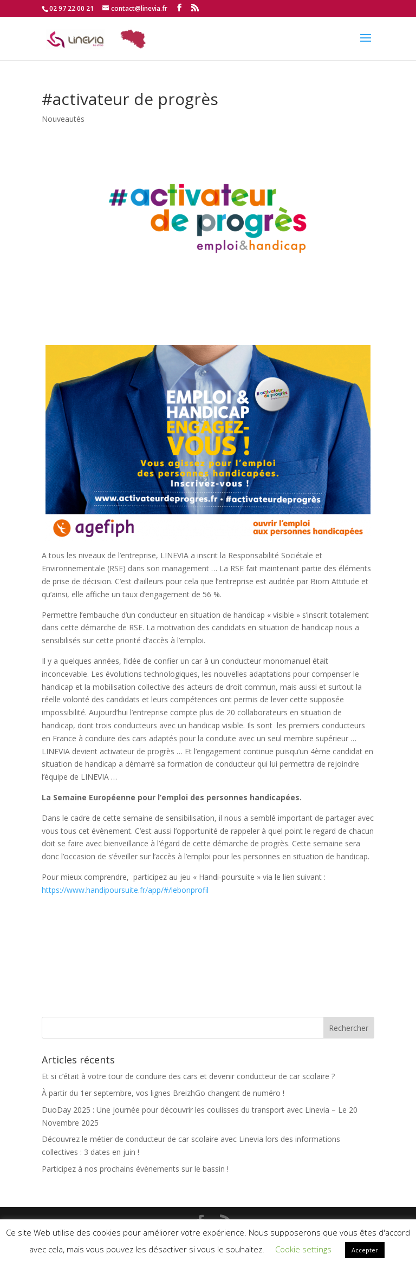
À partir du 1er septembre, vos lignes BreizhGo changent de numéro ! (163, 1093)
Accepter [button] (365, 1250)
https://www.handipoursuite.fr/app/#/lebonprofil (125, 890)
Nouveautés (63, 119)
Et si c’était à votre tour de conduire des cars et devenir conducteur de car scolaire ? (188, 1076)
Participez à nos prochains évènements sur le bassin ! (135, 1169)
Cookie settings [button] (303, 1249)
